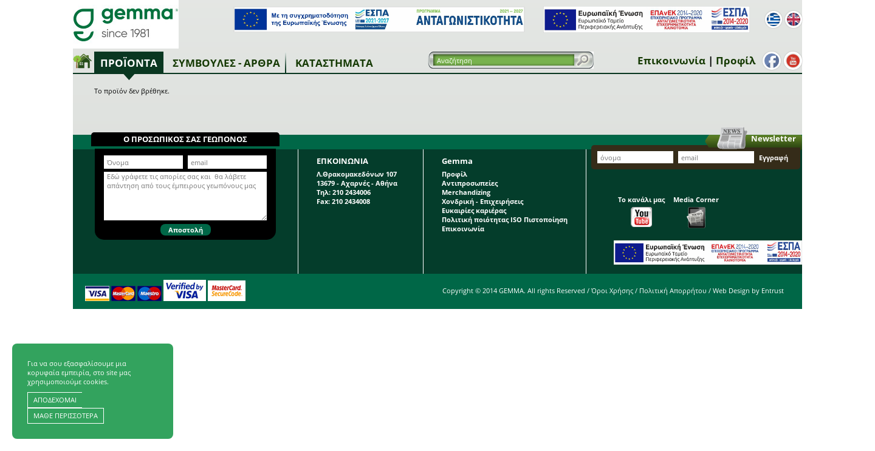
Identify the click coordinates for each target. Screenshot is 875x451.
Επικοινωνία (671, 60)
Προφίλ (735, 60)
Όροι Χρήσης (612, 290)
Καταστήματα (334, 63)
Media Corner (696, 211)
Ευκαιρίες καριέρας (474, 210)
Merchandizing (466, 192)
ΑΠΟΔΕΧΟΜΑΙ (55, 399)
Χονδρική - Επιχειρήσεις (482, 201)
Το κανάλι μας (641, 211)
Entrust (772, 290)
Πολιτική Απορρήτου (673, 290)
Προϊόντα (128, 63)
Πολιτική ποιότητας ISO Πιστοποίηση (505, 219)
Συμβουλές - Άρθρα (226, 63)
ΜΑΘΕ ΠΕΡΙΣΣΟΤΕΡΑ (65, 415)
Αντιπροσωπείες (470, 183)
